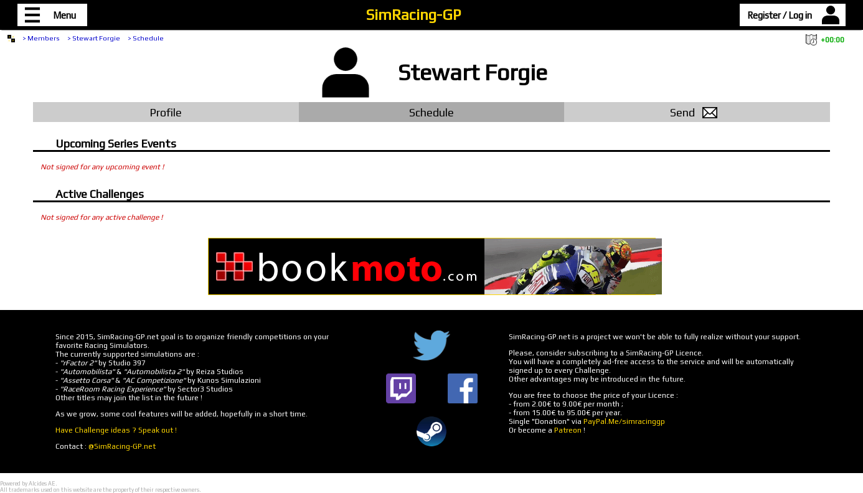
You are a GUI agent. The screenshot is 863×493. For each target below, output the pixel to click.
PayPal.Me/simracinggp (624, 421)
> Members (41, 38)
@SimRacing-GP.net (122, 446)
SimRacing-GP (413, 14)
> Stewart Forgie (93, 38)
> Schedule (146, 38)
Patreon (568, 430)
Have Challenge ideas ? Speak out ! (116, 430)
